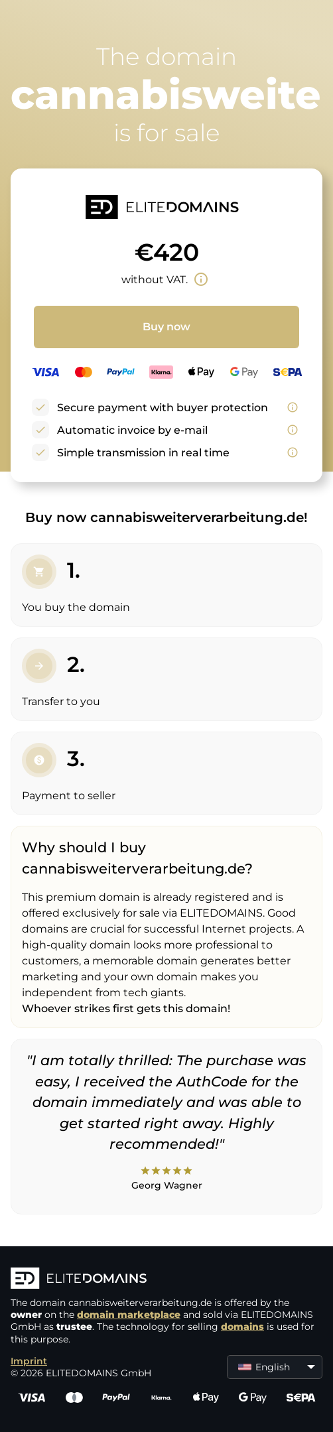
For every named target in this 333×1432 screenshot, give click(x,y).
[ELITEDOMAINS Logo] (166, 1279)
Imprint (29, 1361)
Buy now (166, 326)
